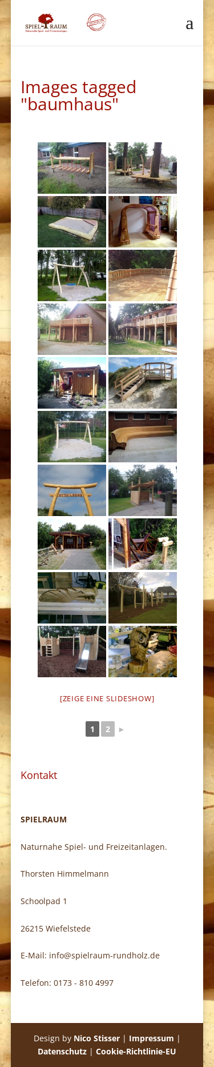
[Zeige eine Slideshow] (107, 698)
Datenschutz (62, 1051)
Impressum (151, 1038)
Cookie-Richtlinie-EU (136, 1051)
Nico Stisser (97, 1038)
